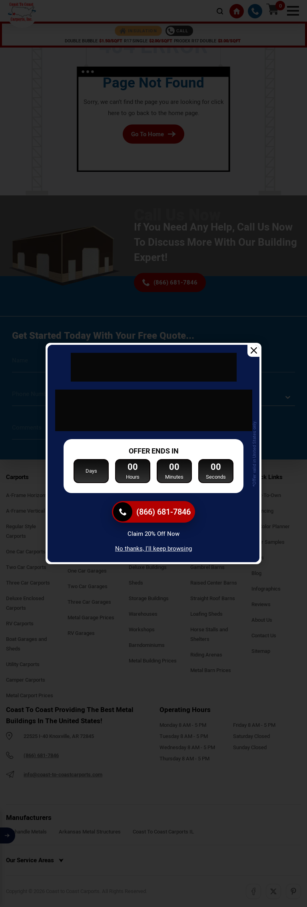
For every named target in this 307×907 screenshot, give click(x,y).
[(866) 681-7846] (153, 512)
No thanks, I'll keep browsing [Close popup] (153, 548)
